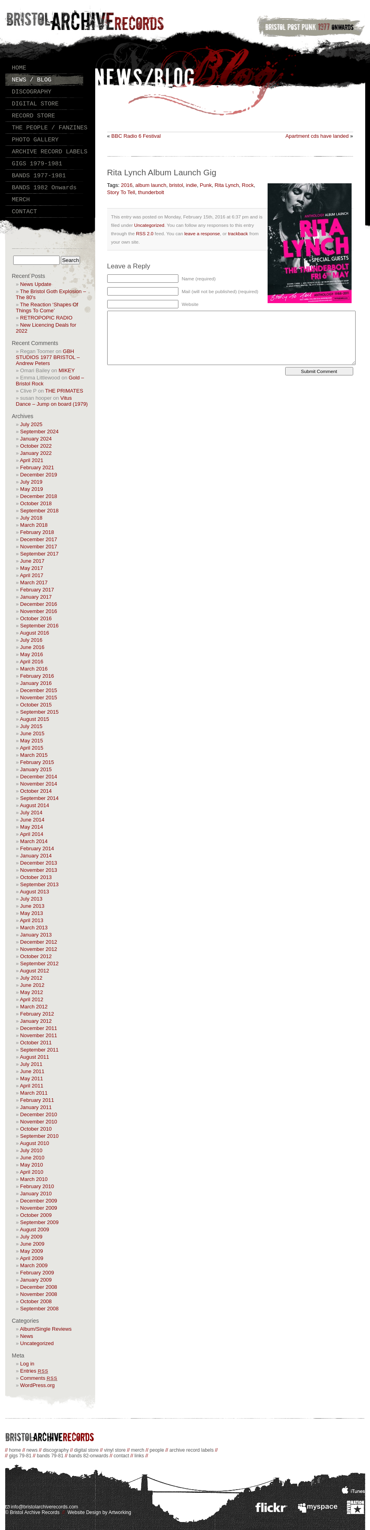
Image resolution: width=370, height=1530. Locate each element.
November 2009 (38, 1208)
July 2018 (31, 518)
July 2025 (31, 424)
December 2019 (38, 475)
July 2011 (31, 1064)
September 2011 (39, 1050)
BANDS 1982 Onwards (44, 188)
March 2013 (34, 928)
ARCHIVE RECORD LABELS (50, 152)
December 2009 (38, 1201)
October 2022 (36, 446)
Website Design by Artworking (99, 1512)
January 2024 (36, 439)
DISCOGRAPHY (32, 92)
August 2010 (34, 1143)
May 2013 (31, 913)
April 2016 (32, 662)
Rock (248, 185)
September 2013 (39, 884)
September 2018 (39, 511)
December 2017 (38, 539)
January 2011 (36, 1107)
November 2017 (38, 547)
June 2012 (32, 985)
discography (56, 1450)
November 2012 (38, 949)
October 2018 (36, 503)
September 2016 (39, 626)
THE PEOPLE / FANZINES (50, 128)
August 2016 (34, 633)
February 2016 (37, 676)
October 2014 (36, 791)
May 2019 (31, 489)
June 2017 (32, 561)
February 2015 (37, 762)
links (139, 1456)
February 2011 (37, 1100)
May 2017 (31, 568)
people (157, 1450)
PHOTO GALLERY (35, 140)
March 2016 (34, 669)
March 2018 (34, 525)
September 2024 (39, 432)
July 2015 (31, 726)
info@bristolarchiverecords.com (41, 1507)
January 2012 (36, 1021)
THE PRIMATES (64, 391)
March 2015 (34, 755)
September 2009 (39, 1222)
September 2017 (39, 554)
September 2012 (39, 963)
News (26, 1336)
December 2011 (38, 1028)
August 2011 (34, 1057)
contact (121, 1456)
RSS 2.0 (145, 233)
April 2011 (32, 1086)
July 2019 (31, 482)
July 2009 (31, 1237)
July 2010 (31, 1150)
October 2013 (36, 877)
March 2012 (34, 1007)
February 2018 (37, 532)
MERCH (21, 199)
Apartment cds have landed (316, 136)
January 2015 (36, 769)
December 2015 (38, 690)
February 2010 (37, 1186)
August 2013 (34, 892)
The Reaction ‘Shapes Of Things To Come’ (47, 308)
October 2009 (36, 1215)
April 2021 (32, 460)
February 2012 (37, 1014)
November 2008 (38, 1294)
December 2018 (38, 496)
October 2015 (36, 705)
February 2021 (37, 467)
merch (137, 1450)
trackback (238, 233)
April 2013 (32, 920)
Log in (27, 1364)
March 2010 (34, 1179)
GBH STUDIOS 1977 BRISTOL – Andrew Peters (48, 357)
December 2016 (38, 604)
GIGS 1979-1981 (37, 164)
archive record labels (191, 1450)
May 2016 (31, 654)
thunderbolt (151, 192)
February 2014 (37, 848)
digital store (86, 1450)
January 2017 (36, 597)
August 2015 (34, 719)
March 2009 (34, 1265)
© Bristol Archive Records (32, 1512)
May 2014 (31, 827)
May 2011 (31, 1079)
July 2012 (31, 978)
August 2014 (34, 805)
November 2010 (38, 1122)
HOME (19, 68)
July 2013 (31, 899)
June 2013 (32, 906)
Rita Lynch (226, 185)
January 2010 (36, 1194)
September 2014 (39, 798)
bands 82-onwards (88, 1456)
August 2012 (34, 971)
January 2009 (36, 1280)
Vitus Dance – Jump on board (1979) (52, 401)
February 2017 (37, 590)
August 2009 (34, 1229)
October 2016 (36, 618)
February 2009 (37, 1273)
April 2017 (32, 575)
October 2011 (36, 1043)
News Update (35, 284)
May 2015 (31, 741)
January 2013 (36, 935)
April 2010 (32, 1172)
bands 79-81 (50, 1456)
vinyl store (115, 1450)
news (32, 1450)
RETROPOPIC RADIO (46, 318)
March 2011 (34, 1093)
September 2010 (39, 1136)
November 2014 (38, 784)
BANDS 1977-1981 (39, 176)
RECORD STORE (33, 116)
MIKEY (66, 370)
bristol (176, 185)
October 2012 (36, 956)
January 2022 (36, 453)
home (15, 1450)
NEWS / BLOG (32, 80)
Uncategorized (37, 1343)
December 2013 (38, 863)
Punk (206, 185)
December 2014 (38, 777)
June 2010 (32, 1158)
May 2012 (31, 992)
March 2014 (34, 841)
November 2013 (38, 870)
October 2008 (36, 1301)
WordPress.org (37, 1385)
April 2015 (32, 748)
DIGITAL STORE (35, 104)
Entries (34, 1371)
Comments (38, 1378)
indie (191, 185)
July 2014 (31, 813)
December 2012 (38, 942)
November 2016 (38, 611)
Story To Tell (121, 192)
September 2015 (39, 712)
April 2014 (32, 834)
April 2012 (32, 999)
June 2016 (32, 647)
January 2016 (36, 683)
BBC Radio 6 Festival (136, 136)
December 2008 (38, 1287)
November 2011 (38, 1035)
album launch (150, 185)
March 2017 (34, 582)
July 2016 (31, 640)
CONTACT (24, 211)
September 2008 (39, 1309)
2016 (126, 185)
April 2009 (32, 1258)
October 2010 (36, 1129)
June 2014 (32, 820)
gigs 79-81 (20, 1456)
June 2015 (32, 733)
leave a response (202, 233)
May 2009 (31, 1251)
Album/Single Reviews (46, 1329)
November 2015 (38, 698)
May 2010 (31, 1165)
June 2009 (32, 1244)
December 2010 (38, 1114)
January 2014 (36, 856)
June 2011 (32, 1071)
